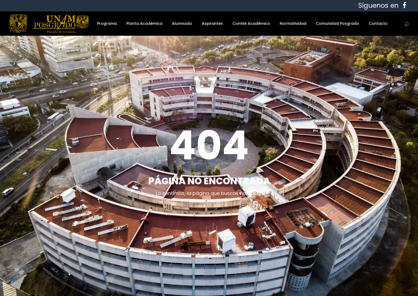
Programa (107, 23)
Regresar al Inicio (209, 201)
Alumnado (182, 23)
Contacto (378, 23)
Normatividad (293, 23)
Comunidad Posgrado (337, 23)
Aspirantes (212, 23)
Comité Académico (251, 23)
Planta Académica (144, 23)
